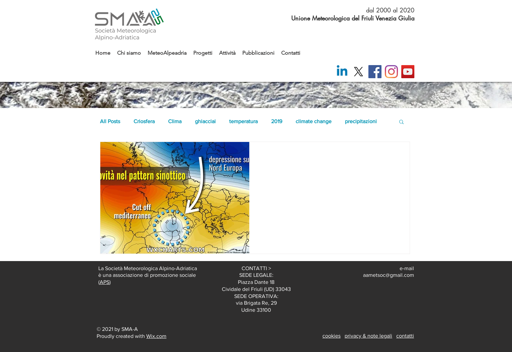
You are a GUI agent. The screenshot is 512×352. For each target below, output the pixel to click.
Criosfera (144, 121)
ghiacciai (205, 121)
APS (104, 282)
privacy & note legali (368, 336)
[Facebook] (374, 71)
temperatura (243, 121)
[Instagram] (391, 71)
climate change (313, 121)
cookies (331, 336)
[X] (358, 71)
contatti (405, 336)
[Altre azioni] (397, 156)
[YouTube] (407, 71)
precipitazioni (361, 121)
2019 (276, 121)
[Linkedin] (342, 71)
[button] (401, 122)
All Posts (110, 121)
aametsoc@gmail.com (388, 275)
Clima (175, 121)
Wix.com (156, 336)
